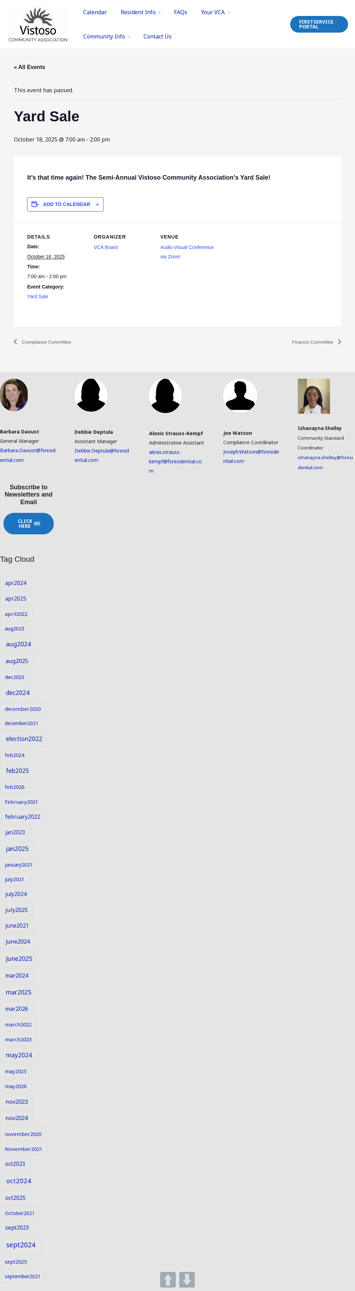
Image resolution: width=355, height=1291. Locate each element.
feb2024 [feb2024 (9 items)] (14, 754)
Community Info (103, 36)
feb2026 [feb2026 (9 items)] (14, 786)
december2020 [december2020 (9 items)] (23, 708)
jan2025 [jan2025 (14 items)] (17, 849)
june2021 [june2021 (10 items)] (17, 926)
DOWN (187, 1280)
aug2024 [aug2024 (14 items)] (18, 644)
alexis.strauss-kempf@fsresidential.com (175, 461)
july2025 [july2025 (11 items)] (16, 910)
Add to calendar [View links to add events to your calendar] (66, 204)
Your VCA (203, 12)
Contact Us (154, 36)
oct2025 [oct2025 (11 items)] (15, 1198)
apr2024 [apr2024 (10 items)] (15, 583)
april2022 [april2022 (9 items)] (16, 613)
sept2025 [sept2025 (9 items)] (16, 1261)
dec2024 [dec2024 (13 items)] (17, 693)
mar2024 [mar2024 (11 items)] (16, 975)
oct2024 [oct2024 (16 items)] (18, 1181)
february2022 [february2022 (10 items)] (22, 816)
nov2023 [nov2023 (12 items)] (17, 1101)
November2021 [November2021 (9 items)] (23, 1148)
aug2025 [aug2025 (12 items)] (17, 661)
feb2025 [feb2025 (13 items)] (17, 771)
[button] (317, 24)
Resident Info (133, 12)
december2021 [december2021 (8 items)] (21, 723)
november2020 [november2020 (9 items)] (23, 1133)
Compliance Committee (50, 342)
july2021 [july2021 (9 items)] (14, 879)
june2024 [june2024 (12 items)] (18, 942)
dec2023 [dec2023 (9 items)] (14, 676)
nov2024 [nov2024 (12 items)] (17, 1118)
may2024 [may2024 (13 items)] (19, 1055)
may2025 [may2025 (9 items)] (15, 1071)
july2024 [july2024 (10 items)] (16, 894)
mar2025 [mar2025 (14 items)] (18, 992)
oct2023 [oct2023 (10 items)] (15, 1164)
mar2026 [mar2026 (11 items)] (16, 1009)
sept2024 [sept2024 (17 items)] (20, 1244)
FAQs (174, 12)
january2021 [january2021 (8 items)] (19, 864)
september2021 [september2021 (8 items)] (23, 1276)
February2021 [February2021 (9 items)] (21, 801)
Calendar (93, 12)
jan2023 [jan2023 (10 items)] (15, 832)
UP (168, 1280)
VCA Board (106, 247)
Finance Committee (310, 342)
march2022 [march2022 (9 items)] (18, 1024)
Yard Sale (37, 296)
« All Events (29, 67)
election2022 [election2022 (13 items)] (24, 739)
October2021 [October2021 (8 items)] (20, 1213)
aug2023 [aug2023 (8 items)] (14, 628)
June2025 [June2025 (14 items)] (19, 959)
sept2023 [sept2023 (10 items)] (17, 1228)
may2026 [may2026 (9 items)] (15, 1086)
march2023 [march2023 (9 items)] (18, 1039)
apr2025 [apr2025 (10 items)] (15, 598)
